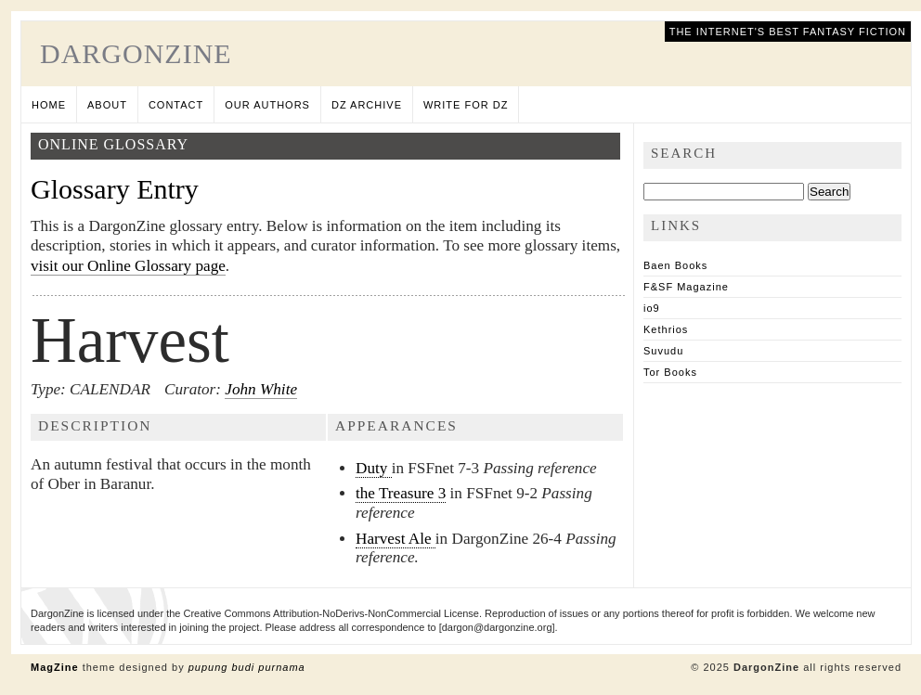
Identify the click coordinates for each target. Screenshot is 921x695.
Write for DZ (465, 104)
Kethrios (665, 329)
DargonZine (136, 53)
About (107, 104)
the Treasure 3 (401, 493)
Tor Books (670, 372)
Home (49, 104)
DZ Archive (366, 104)
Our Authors (267, 104)
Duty (374, 468)
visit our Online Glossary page (128, 266)
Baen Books (675, 265)
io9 (651, 308)
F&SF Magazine (686, 286)
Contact (176, 104)
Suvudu (663, 350)
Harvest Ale (395, 538)
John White (261, 389)
